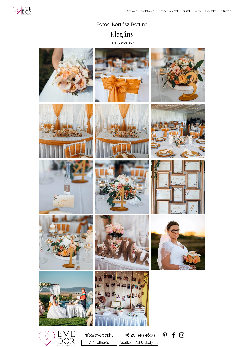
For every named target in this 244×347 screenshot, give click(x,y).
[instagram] (181, 335)
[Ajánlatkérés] (99, 343)
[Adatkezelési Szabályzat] (138, 343)
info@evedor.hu (99, 335)
